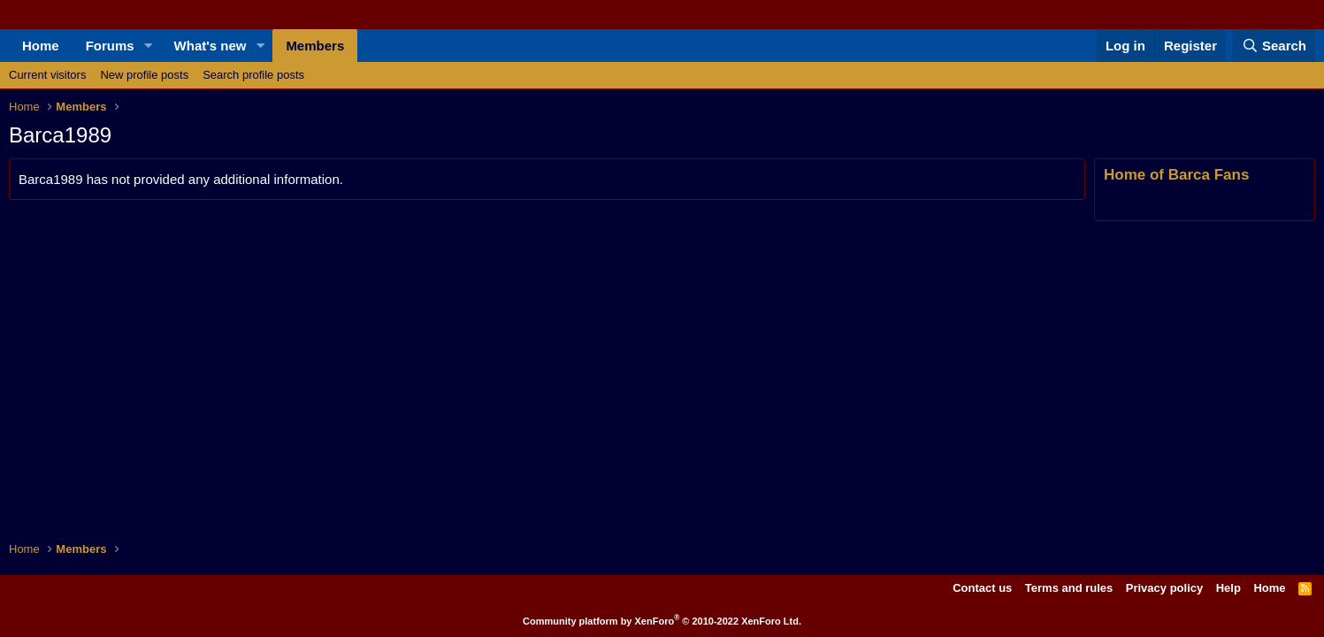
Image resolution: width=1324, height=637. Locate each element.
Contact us (982, 588)
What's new (210, 45)
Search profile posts (253, 74)
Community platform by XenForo (662, 621)
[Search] (1273, 45)
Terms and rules (1069, 588)
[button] (148, 45)
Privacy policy (1164, 588)
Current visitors (47, 74)
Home (40, 45)
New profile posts (144, 74)
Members (315, 45)
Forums (110, 45)
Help (1228, 588)
